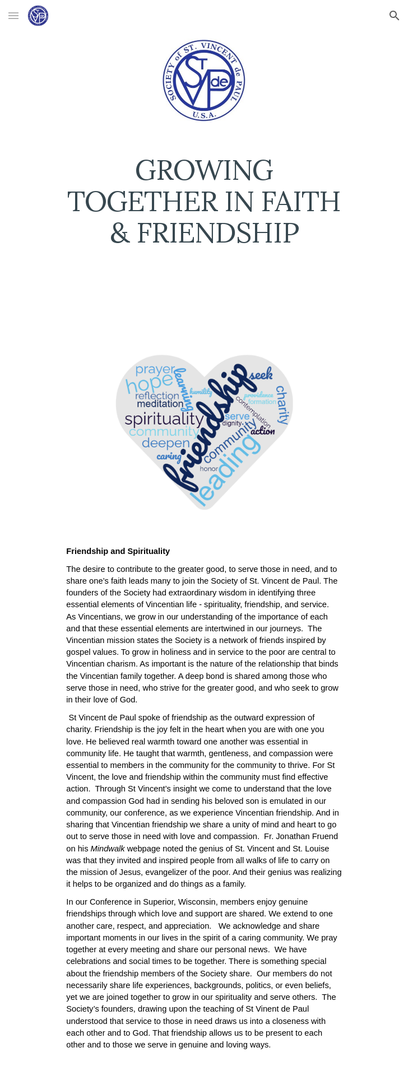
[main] (204, 206)
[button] (13, 15)
